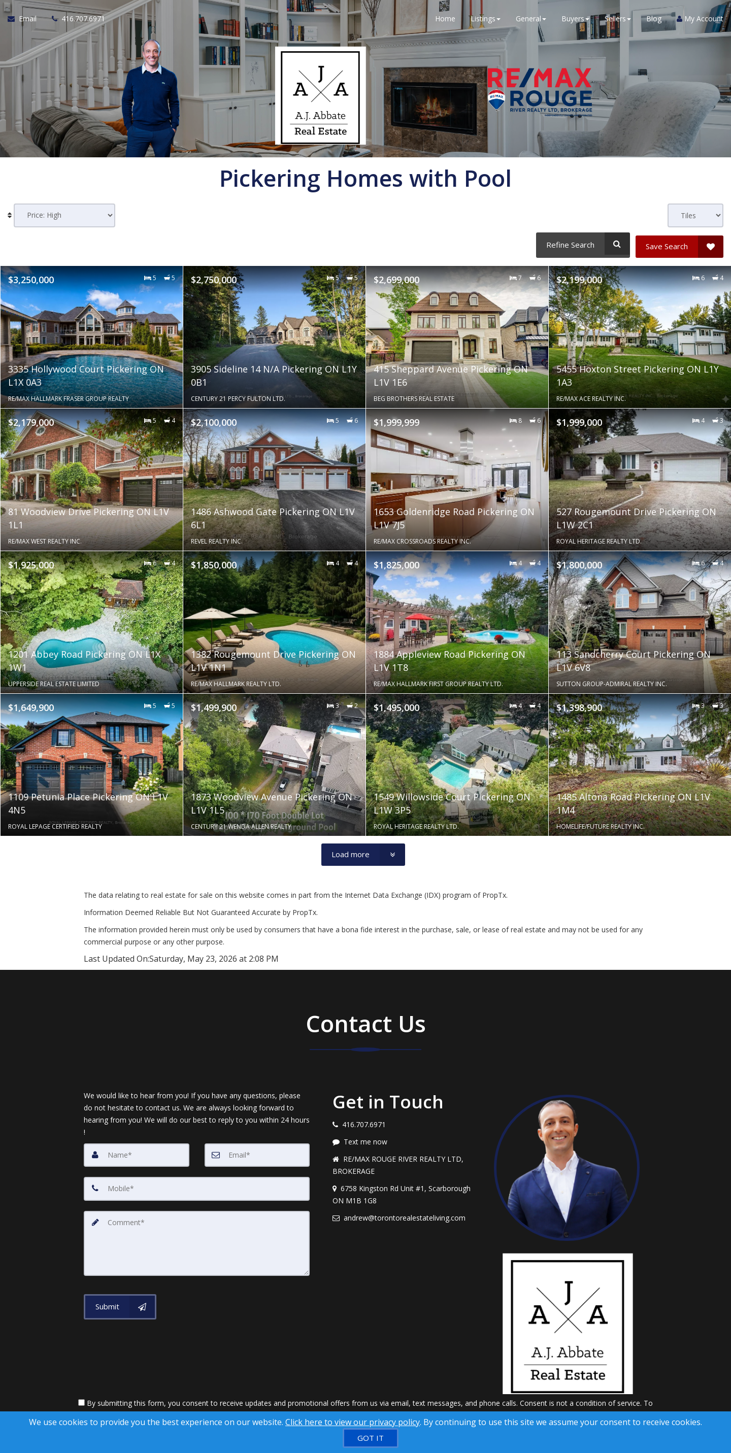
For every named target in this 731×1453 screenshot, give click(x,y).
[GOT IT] (370, 1438)
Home (445, 20)
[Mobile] (197, 1186)
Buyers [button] (575, 20)
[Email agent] (406, 1215)
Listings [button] (486, 20)
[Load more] (363, 852)
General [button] (531, 20)
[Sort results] (64, 215)
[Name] (136, 1152)
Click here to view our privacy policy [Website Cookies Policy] (352, 1422)
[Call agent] (74, 20)
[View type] (695, 215)
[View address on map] (406, 1192)
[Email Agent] (26, 20)
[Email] (257, 1152)
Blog (653, 20)
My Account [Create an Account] (700, 20)
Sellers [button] (618, 20)
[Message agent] (406, 1139)
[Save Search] (679, 243)
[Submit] (120, 1302)
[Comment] (197, 1240)
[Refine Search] (581, 243)
